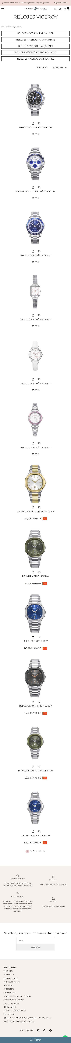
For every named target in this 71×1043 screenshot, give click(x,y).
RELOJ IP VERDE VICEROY (35, 576)
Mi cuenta (8, 971)
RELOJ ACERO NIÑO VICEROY (35, 255)
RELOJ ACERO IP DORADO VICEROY (35, 511)
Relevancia (57, 67)
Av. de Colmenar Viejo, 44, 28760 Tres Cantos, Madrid (28, 1018)
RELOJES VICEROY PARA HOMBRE (35, 39)
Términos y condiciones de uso (18, 996)
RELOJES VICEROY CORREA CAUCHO (35, 52)
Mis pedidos (9, 975)
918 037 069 (9, 1014)
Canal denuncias (11, 1004)
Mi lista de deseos (12, 982)
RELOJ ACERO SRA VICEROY (35, 835)
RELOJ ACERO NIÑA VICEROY (35, 319)
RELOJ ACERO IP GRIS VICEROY (35, 706)
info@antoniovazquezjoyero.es (20, 1022)
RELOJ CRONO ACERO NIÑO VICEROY (35, 191)
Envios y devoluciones (14, 1000)
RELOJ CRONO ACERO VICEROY (35, 127)
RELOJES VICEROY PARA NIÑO (36, 46)
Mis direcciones (11, 978)
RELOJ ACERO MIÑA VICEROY (35, 447)
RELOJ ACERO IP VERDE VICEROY (35, 771)
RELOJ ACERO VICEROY (35, 641)
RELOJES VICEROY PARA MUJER (36, 33)
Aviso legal (9, 989)
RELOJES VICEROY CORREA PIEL (35, 58)
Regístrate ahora (61, 3)
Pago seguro (10, 993)
